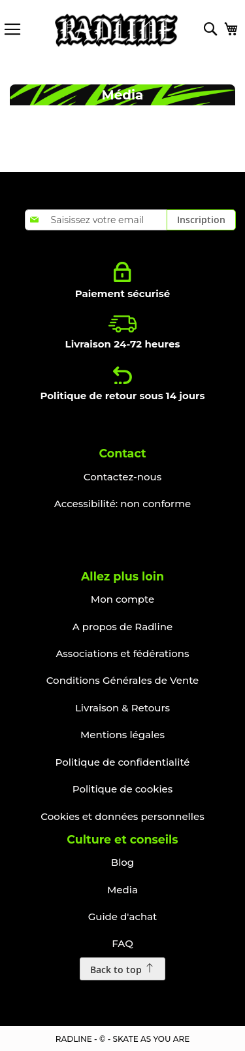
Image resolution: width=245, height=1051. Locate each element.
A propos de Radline (122, 626)
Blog (122, 862)
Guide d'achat (122, 916)
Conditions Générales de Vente (122, 680)
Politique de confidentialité (122, 762)
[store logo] (116, 30)
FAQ (122, 943)
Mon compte (122, 599)
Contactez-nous (122, 477)
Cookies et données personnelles (122, 816)
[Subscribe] (201, 219)
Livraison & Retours (122, 708)
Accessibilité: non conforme (122, 503)
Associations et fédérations (122, 653)
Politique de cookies (123, 789)
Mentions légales (122, 734)
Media (122, 889)
